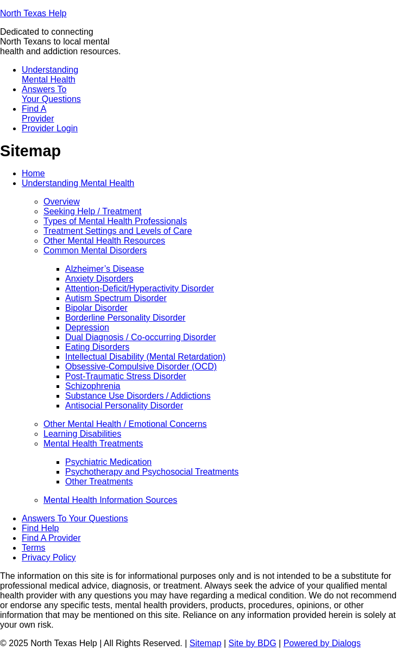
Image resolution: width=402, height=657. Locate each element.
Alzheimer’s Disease (104, 268)
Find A (38, 113)
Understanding (50, 74)
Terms (34, 547)
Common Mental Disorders (95, 250)
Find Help (40, 528)
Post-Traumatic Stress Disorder (125, 376)
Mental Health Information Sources (110, 500)
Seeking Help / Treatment (92, 211)
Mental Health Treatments (93, 443)
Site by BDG (253, 643)
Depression (87, 327)
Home (33, 173)
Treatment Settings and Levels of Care (117, 230)
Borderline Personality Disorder (125, 317)
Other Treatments (99, 481)
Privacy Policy (49, 557)
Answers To (51, 94)
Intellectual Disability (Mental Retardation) (145, 356)
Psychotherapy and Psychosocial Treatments (151, 471)
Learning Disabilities (82, 433)
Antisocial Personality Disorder (124, 405)
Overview (61, 201)
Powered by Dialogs (322, 643)
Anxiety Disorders (99, 278)
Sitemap (206, 643)
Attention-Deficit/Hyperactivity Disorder (139, 288)
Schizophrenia (92, 386)
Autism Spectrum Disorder (116, 298)
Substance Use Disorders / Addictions (138, 395)
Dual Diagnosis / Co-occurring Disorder (140, 337)
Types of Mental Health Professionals (115, 221)
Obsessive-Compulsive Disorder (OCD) (141, 366)
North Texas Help (33, 13)
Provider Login (50, 128)
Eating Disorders (97, 347)
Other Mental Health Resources (104, 240)
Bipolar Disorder (96, 307)
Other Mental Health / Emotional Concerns (125, 424)
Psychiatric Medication (108, 462)
